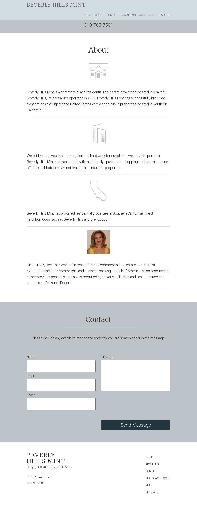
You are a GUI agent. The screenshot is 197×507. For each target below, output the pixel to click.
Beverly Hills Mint (56, 5)
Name (30, 357)
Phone (31, 395)
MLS (151, 15)
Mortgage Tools (134, 15)
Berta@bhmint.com (39, 477)
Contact (112, 15)
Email (30, 376)
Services (164, 15)
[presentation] (131, 406)
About (99, 15)
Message (107, 357)
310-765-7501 (35, 483)
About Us (152, 464)
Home (89, 15)
